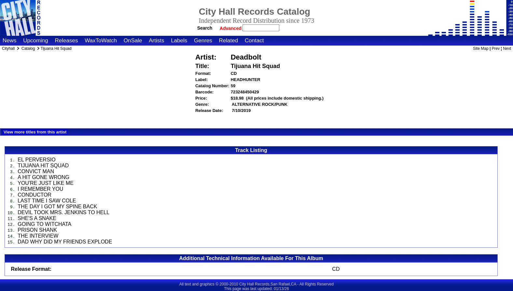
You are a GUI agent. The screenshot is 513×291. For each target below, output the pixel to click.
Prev (496, 48)
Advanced (231, 28)
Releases (66, 40)
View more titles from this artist (35, 132)
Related (228, 40)
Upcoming (35, 40)
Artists (156, 40)
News (10, 40)
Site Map (480, 48)
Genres (203, 40)
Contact (254, 40)
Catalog (28, 48)
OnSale (133, 40)
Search (205, 28)
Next (507, 48)
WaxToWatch (101, 40)
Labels (179, 40)
